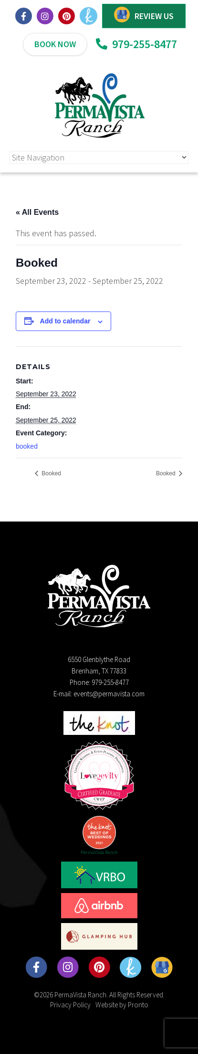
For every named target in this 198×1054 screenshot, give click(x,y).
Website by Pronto (121, 1004)
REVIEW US (154, 15)
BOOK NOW (55, 44)
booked (27, 446)
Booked (50, 473)
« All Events (37, 212)
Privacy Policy (70, 1004)
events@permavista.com (109, 693)
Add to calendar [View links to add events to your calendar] (65, 321)
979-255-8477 (136, 44)
